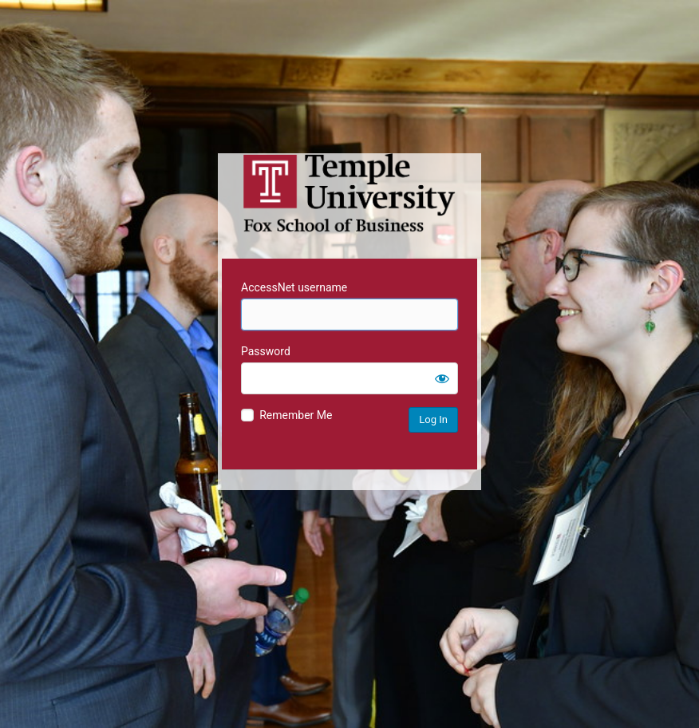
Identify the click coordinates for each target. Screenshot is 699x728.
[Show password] (442, 378)
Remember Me (295, 415)
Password (265, 351)
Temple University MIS (349, 193)
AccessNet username (294, 287)
